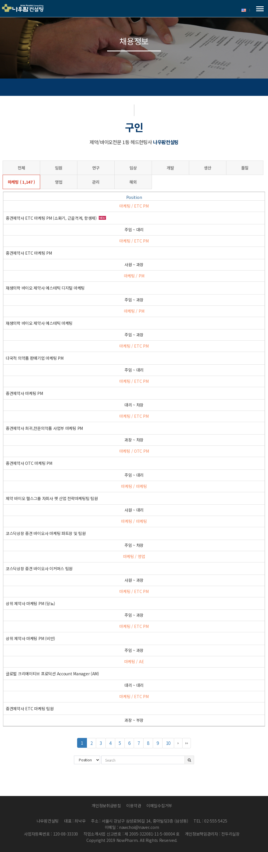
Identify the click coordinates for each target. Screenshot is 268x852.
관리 (95, 182)
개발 (170, 168)
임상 (133, 168)
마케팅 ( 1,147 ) (21, 182)
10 (170, 743)
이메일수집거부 (159, 805)
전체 (21, 168)
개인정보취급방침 (106, 805)
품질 (244, 168)
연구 (95, 168)
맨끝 (186, 743)
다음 (178, 743)
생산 (207, 168)
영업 (58, 182)
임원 (58, 168)
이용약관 (133, 805)
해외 (133, 182)
